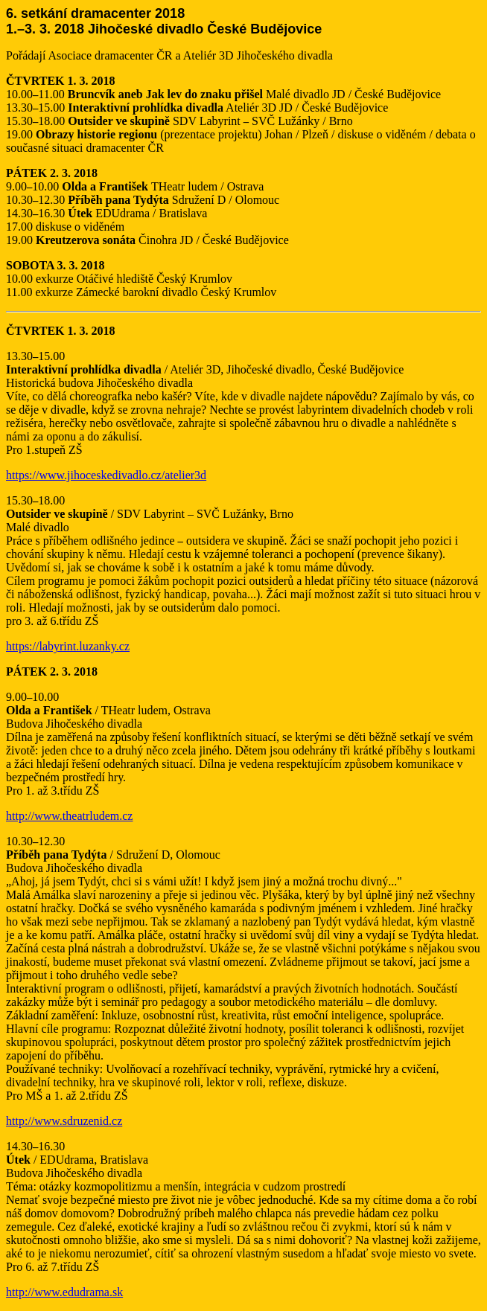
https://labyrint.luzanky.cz (68, 646)
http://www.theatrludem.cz (69, 816)
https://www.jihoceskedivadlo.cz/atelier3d (106, 475)
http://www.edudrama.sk (64, 1292)
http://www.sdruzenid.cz (64, 1121)
